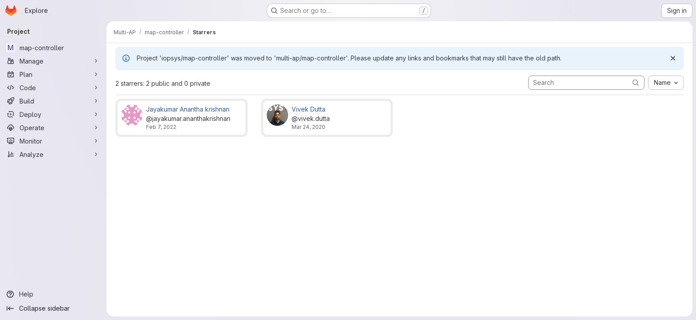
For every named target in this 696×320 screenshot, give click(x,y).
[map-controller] (53, 47)
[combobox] (666, 83)
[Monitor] (53, 141)
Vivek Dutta (308, 109)
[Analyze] (53, 154)
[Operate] (53, 127)
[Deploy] (53, 114)
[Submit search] (635, 82)
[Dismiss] (673, 58)
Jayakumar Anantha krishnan (187, 109)
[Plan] (53, 74)
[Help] (53, 294)
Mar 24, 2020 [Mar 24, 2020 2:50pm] (308, 127)
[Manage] (53, 61)
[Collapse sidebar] (53, 308)
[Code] (53, 87)
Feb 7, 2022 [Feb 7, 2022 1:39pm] (161, 127)
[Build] (53, 101)
